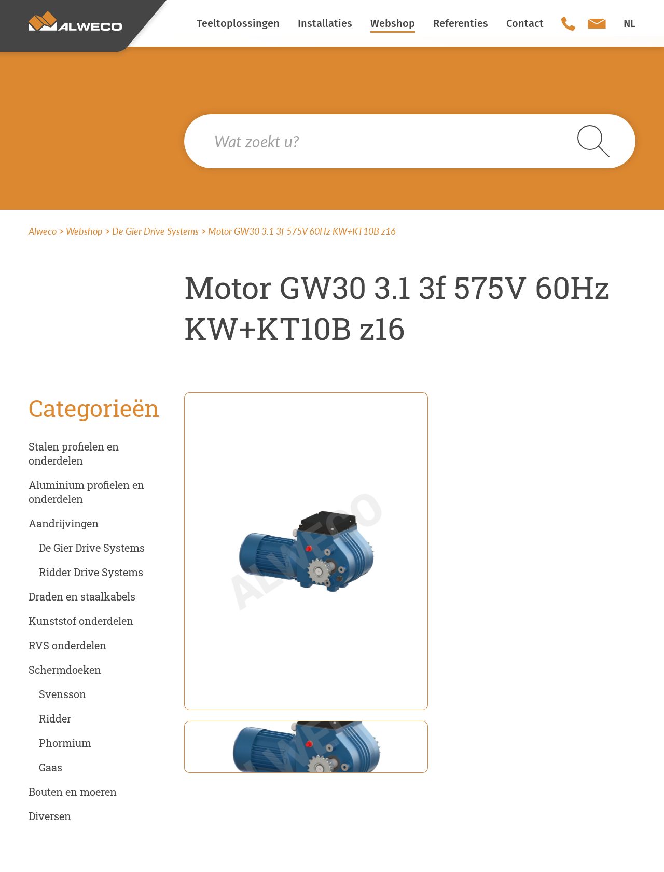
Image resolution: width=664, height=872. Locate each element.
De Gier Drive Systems (155, 231)
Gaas (50, 767)
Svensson (62, 694)
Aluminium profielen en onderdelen (86, 492)
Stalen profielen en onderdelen (74, 453)
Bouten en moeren (73, 791)
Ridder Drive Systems (91, 572)
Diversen (50, 816)
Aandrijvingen (64, 523)
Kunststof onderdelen (81, 621)
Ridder (55, 718)
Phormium (65, 743)
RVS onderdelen (67, 645)
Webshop (84, 231)
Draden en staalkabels (82, 596)
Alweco (43, 231)
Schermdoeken (65, 669)
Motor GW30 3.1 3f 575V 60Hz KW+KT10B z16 (302, 231)
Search (593, 141)
